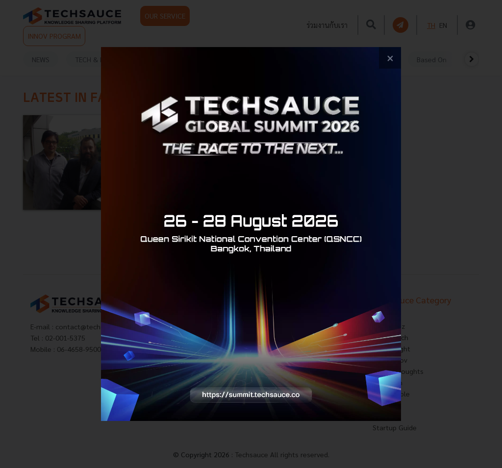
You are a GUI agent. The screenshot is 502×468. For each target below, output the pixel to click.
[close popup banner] (390, 58)
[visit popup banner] (251, 234)
